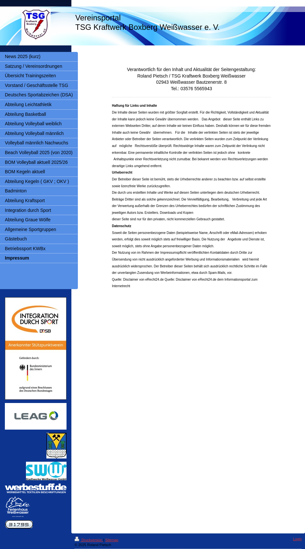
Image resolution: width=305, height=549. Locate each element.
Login (297, 539)
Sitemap (111, 540)
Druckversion (89, 540)
